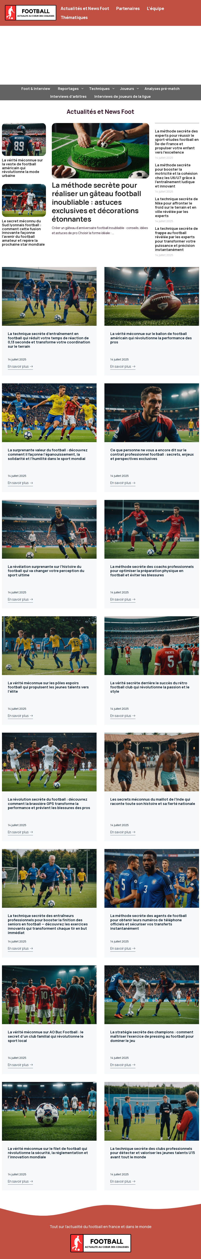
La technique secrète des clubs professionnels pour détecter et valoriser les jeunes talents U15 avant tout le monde (152, 1152)
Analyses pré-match (162, 88)
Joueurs (130, 88)
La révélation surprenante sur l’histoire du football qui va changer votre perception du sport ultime (46, 570)
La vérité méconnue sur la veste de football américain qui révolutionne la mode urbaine (22, 168)
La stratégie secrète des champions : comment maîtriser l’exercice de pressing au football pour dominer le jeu (152, 1036)
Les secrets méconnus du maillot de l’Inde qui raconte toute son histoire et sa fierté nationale (152, 801)
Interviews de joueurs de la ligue (122, 96)
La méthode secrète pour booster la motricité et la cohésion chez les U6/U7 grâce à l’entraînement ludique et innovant (176, 175)
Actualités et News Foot (85, 8)
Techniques (102, 88)
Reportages (71, 88)
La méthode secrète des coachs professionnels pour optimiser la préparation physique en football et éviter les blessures (152, 570)
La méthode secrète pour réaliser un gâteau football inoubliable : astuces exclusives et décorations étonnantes (96, 202)
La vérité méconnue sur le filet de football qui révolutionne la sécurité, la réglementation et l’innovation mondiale (48, 1152)
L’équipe (155, 8)
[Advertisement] (100, 55)
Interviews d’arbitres (68, 96)
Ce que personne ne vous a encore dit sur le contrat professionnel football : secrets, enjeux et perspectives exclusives (152, 454)
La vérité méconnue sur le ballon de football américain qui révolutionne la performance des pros (151, 337)
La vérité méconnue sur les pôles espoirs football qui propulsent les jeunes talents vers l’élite (48, 687)
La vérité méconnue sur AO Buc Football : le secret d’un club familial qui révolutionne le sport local (45, 1036)
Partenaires (128, 8)
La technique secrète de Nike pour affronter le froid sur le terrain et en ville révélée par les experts (176, 207)
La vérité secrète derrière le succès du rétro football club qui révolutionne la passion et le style (149, 687)
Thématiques (74, 17)
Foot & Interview (35, 88)
